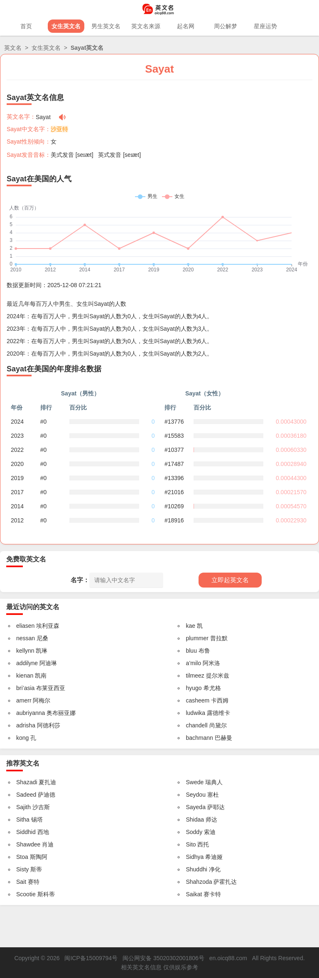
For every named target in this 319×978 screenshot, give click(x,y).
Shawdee (28, 844)
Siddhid (26, 832)
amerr (24, 700)
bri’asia (25, 688)
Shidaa (195, 819)
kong (22, 737)
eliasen (25, 625)
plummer (197, 638)
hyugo (193, 688)
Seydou (195, 794)
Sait (21, 881)
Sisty (22, 869)
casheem (197, 700)
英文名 (13, 47)
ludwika (195, 713)
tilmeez (195, 675)
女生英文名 (66, 26)
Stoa (22, 857)
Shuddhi (196, 869)
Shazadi (26, 782)
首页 (26, 26)
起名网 (185, 26)
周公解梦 (225, 26)
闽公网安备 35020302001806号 (163, 958)
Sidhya (195, 857)
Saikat (194, 894)
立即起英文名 (230, 579)
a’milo (193, 663)
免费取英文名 (26, 559)
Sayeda (195, 807)
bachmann (199, 737)
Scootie (26, 894)
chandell (196, 725)
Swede (195, 782)
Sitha (22, 819)
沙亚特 (59, 129)
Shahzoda (199, 881)
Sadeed (26, 794)
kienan (24, 675)
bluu (191, 650)
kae (190, 625)
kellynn (25, 650)
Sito (191, 844)
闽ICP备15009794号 (91, 958)
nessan (25, 638)
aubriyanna (30, 713)
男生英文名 (105, 26)
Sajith (23, 807)
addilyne (27, 663)
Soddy (194, 832)
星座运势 (265, 26)
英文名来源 (145, 26)
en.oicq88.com (228, 958)
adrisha (25, 725)
